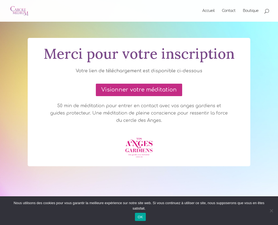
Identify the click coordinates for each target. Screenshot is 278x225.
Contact (228, 11)
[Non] (271, 210)
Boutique (250, 11)
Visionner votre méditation (139, 90)
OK (140, 217)
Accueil (208, 11)
